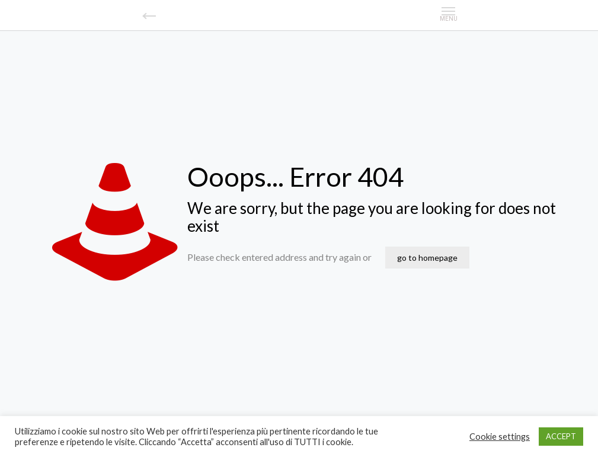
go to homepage (427, 258)
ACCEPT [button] (561, 436)
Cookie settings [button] (499, 437)
